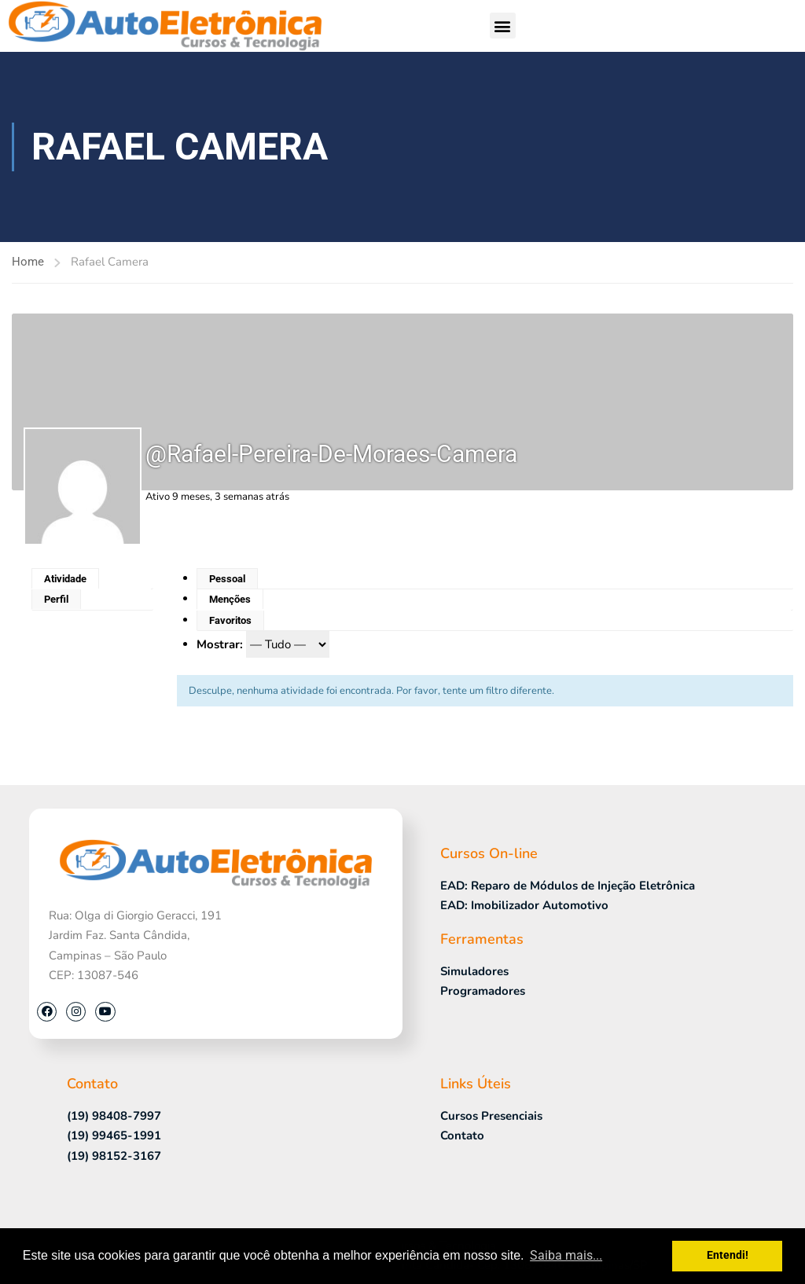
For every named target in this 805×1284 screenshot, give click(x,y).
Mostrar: (220, 644)
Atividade (65, 579)
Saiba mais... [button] (566, 1255)
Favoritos (230, 620)
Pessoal (227, 579)
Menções (230, 599)
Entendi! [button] (727, 1255)
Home (28, 262)
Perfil (56, 599)
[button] (503, 26)
